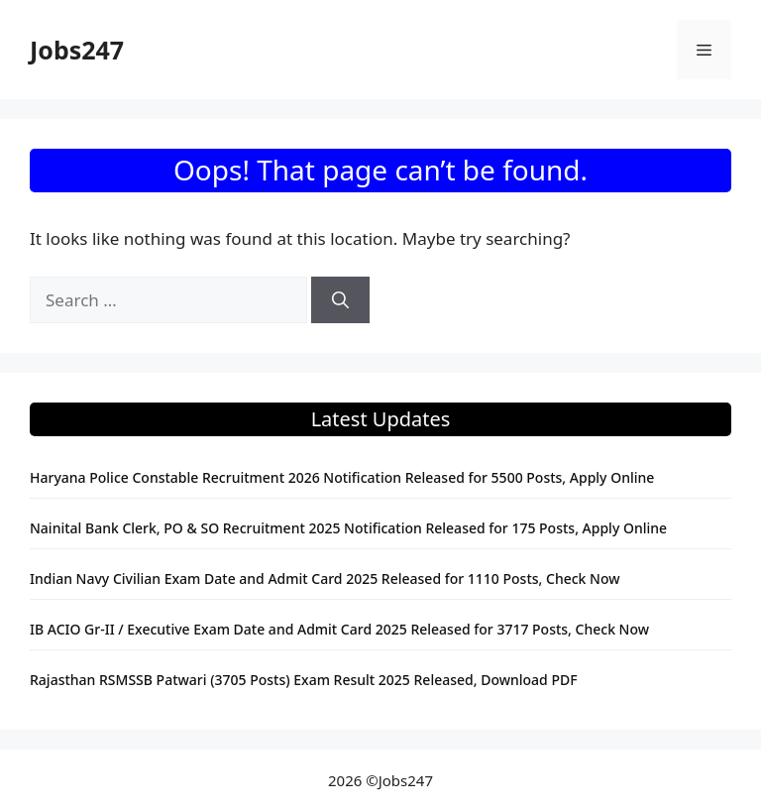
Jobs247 (77, 49)
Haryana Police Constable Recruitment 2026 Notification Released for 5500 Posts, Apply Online (342, 477)
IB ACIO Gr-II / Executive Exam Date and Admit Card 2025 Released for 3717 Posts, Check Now (339, 629)
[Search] (340, 300)
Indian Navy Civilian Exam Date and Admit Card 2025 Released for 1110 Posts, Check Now (325, 578)
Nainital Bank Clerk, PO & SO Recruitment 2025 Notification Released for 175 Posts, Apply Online (348, 528)
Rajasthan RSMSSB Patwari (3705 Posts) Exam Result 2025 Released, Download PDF (304, 679)
